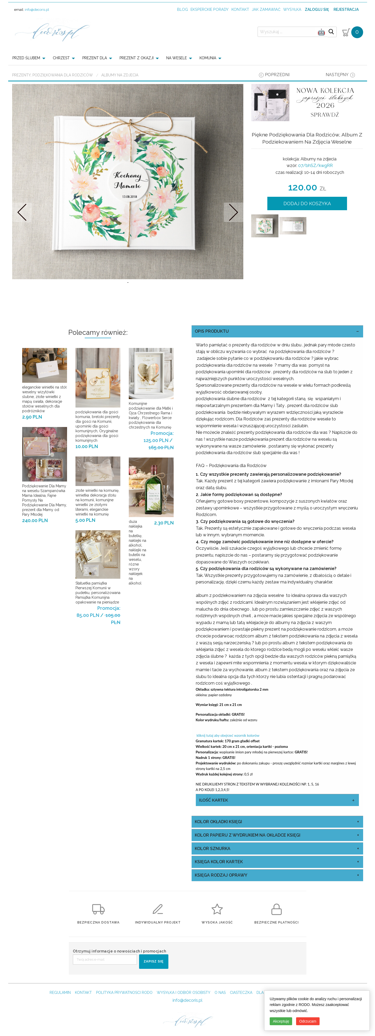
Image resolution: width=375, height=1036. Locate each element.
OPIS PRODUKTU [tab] (212, 331)
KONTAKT (83, 992)
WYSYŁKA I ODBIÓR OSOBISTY (183, 992)
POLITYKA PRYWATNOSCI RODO (124, 992)
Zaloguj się (317, 9)
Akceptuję (281, 1021)
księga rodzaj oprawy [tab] (221, 875)
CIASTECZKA (241, 992)
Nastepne (234, 212)
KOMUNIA (208, 58)
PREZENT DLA (94, 58)
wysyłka (292, 9)
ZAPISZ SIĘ (154, 961)
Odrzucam (307, 1021)
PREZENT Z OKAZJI (137, 58)
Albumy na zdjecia (119, 75)
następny (337, 74)
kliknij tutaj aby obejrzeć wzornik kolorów (227, 735)
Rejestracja (346, 9)
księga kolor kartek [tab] (219, 861)
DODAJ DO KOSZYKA (307, 203)
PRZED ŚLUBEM (26, 58)
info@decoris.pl (37, 10)
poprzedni (277, 74)
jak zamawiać (266, 9)
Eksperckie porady (210, 9)
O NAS (220, 992)
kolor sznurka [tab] (212, 848)
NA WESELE (176, 58)
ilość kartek (213, 799)
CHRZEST (61, 58)
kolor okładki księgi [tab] (218, 821)
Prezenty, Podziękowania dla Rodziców (52, 75)
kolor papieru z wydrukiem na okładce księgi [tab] (247, 835)
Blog (182, 9)
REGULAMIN (60, 992)
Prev (21, 212)
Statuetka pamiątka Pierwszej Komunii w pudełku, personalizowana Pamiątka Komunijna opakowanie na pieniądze (97, 592)
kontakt (240, 9)
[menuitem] (30, 58)
